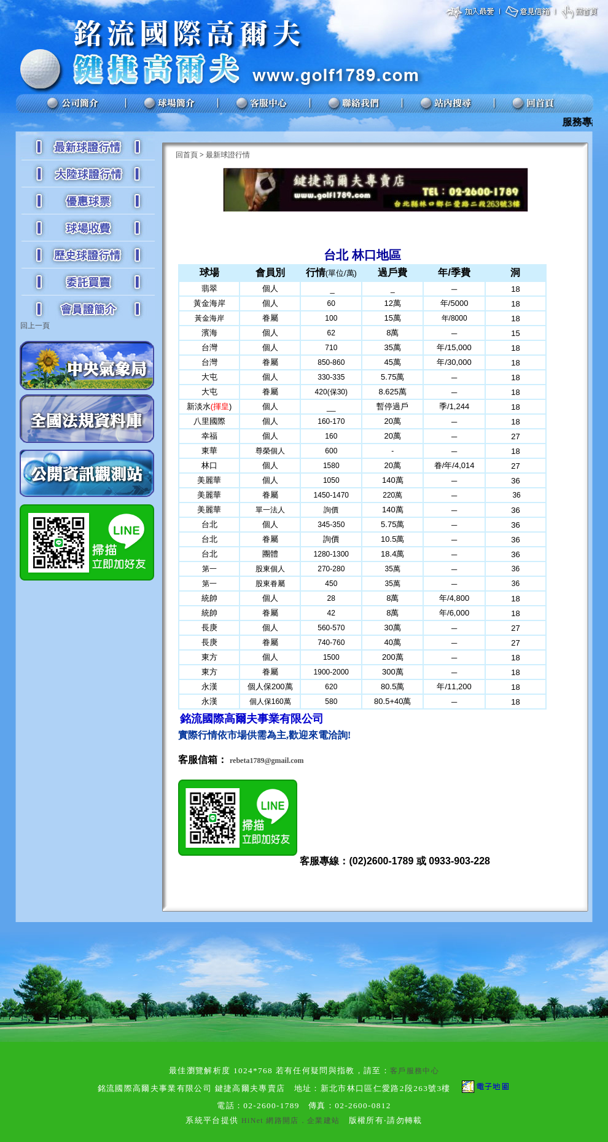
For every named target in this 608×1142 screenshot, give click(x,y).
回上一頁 (35, 325)
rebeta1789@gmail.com (267, 760)
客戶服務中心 (414, 1070)
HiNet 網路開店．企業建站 (290, 1120)
